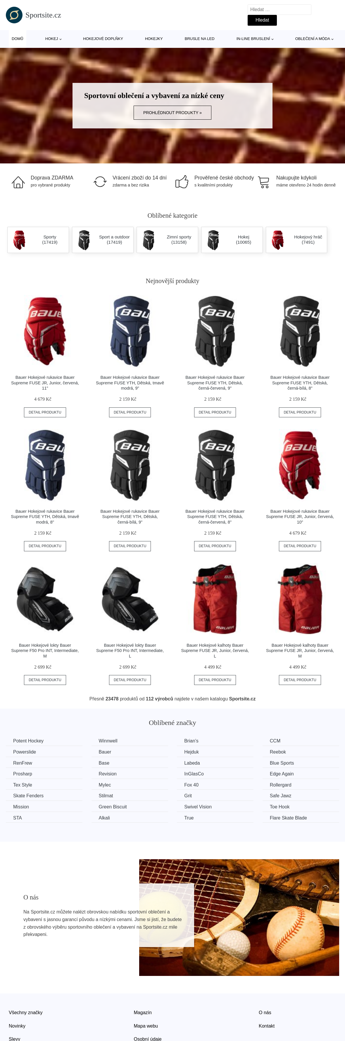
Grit (188, 795)
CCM (275, 740)
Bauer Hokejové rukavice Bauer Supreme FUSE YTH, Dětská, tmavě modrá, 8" (45, 516)
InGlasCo (194, 773)
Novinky (17, 1025)
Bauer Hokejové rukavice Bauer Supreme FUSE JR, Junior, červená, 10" (300, 516)
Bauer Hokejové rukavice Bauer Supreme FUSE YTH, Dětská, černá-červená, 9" (214, 382)
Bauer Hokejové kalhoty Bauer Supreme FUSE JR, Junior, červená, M (300, 650)
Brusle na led (200, 38)
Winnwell (108, 740)
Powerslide (24, 751)
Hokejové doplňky (103, 38)
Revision (108, 773)
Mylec (105, 784)
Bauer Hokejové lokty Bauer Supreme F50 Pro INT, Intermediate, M (45, 650)
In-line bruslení (253, 38)
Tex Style (22, 784)
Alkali (104, 817)
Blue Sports (282, 763)
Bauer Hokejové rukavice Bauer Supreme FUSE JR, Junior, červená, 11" (45, 382)
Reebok (278, 751)
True (189, 817)
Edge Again (282, 773)
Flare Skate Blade (288, 817)
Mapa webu (146, 1025)
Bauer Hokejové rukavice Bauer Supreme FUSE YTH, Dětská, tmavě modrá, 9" (130, 382)
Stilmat (106, 795)
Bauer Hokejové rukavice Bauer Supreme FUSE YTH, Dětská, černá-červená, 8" (214, 516)
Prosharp (22, 773)
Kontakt (267, 1025)
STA (17, 817)
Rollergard (280, 784)
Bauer (105, 751)
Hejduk (191, 751)
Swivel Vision (198, 806)
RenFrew (22, 763)
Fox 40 (191, 784)
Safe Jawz (280, 795)
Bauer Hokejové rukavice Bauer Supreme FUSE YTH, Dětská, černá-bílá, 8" (300, 382)
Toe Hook (280, 806)
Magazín (143, 1012)
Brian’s (191, 740)
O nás (265, 1012)
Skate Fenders (28, 795)
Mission (21, 806)
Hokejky (154, 38)
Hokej (51, 38)
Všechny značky (26, 1012)
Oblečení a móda (312, 38)
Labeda (192, 763)
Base (104, 763)
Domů (17, 38)
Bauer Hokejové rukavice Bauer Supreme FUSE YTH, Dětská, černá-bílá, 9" (129, 516)
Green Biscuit (113, 806)
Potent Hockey (28, 740)
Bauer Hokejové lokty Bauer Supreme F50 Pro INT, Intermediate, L (130, 650)
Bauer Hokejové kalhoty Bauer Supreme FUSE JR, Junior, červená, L (215, 650)
